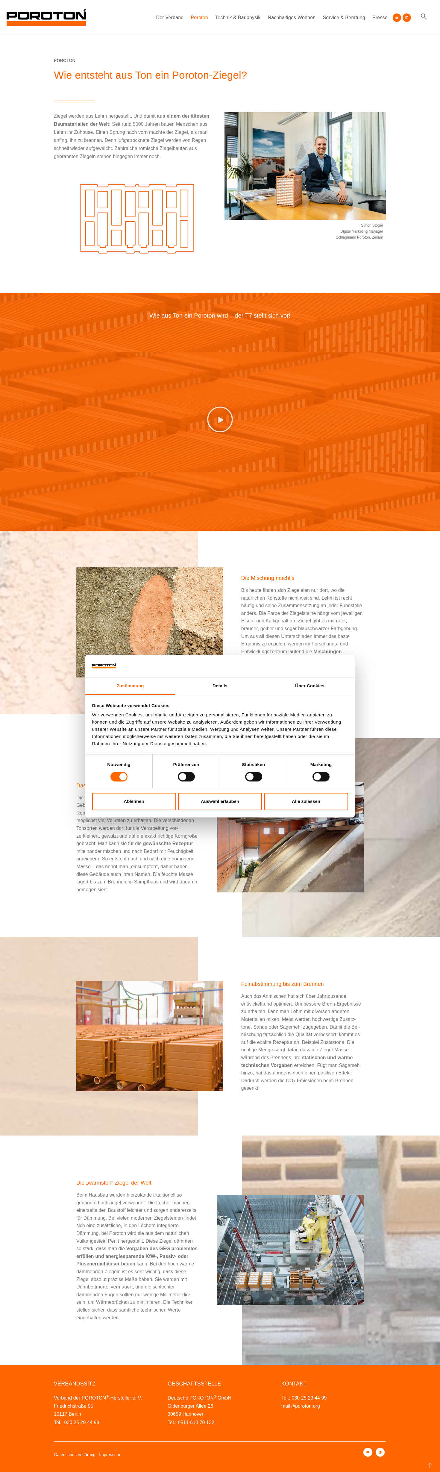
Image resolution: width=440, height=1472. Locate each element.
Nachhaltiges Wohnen (291, 17)
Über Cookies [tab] (309, 686)
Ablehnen (134, 801)
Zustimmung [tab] (130, 686)
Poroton (199, 17)
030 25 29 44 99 (81, 1422)
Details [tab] (220, 686)
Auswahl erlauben (220, 801)
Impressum (109, 1454)
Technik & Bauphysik (237, 17)
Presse (380, 17)
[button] (220, 419)
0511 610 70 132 (196, 1422)
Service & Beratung (344, 17)
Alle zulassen (306, 801)
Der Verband (169, 17)
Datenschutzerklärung (74, 1454)
